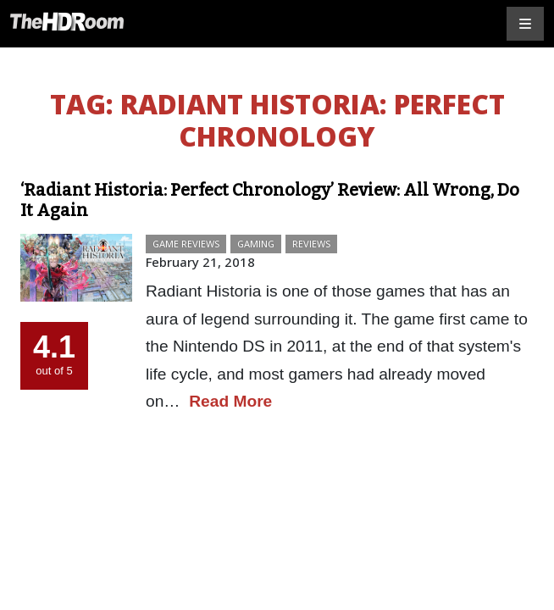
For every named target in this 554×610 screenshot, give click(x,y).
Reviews (311, 243)
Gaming (255, 243)
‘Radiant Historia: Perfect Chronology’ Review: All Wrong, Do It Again (269, 200)
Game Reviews (185, 243)
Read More (230, 401)
